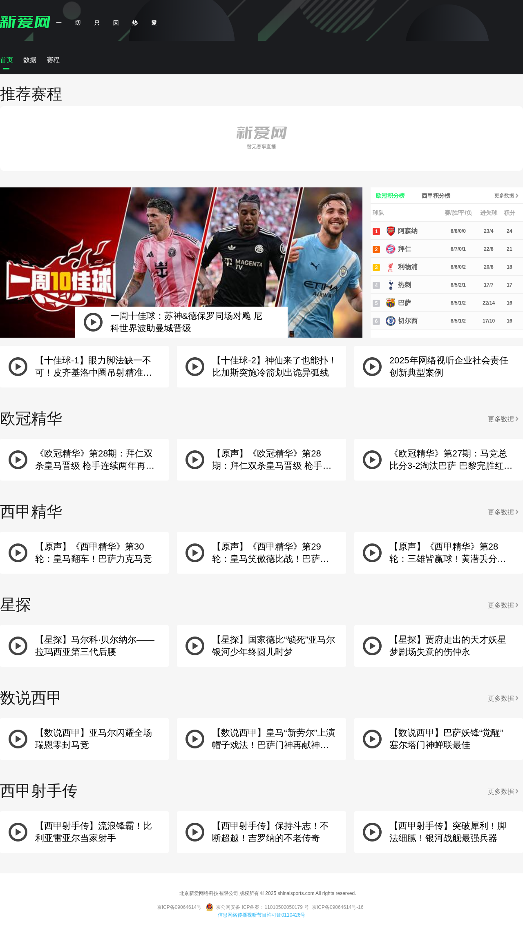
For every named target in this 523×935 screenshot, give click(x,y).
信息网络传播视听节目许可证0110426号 (262, 915)
